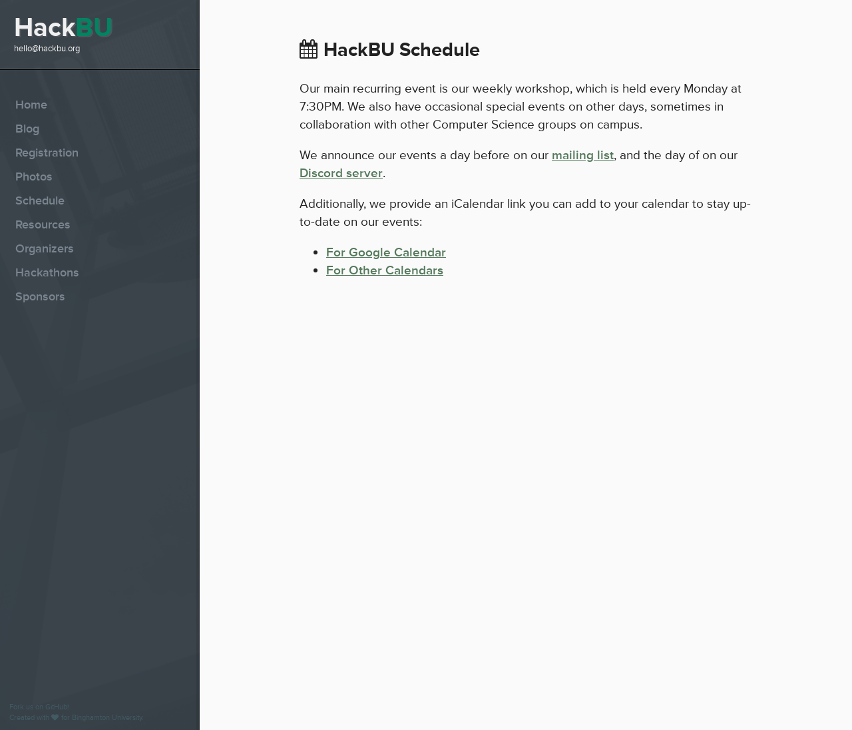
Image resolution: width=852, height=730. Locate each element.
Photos (34, 176)
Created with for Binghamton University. (76, 717)
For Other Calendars (384, 270)
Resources (43, 224)
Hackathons (47, 272)
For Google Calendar (386, 252)
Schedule (40, 200)
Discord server (341, 173)
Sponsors (40, 296)
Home (31, 104)
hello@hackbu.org (47, 48)
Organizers (44, 248)
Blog (27, 128)
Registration (47, 152)
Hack (63, 27)
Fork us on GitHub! (39, 707)
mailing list (583, 155)
